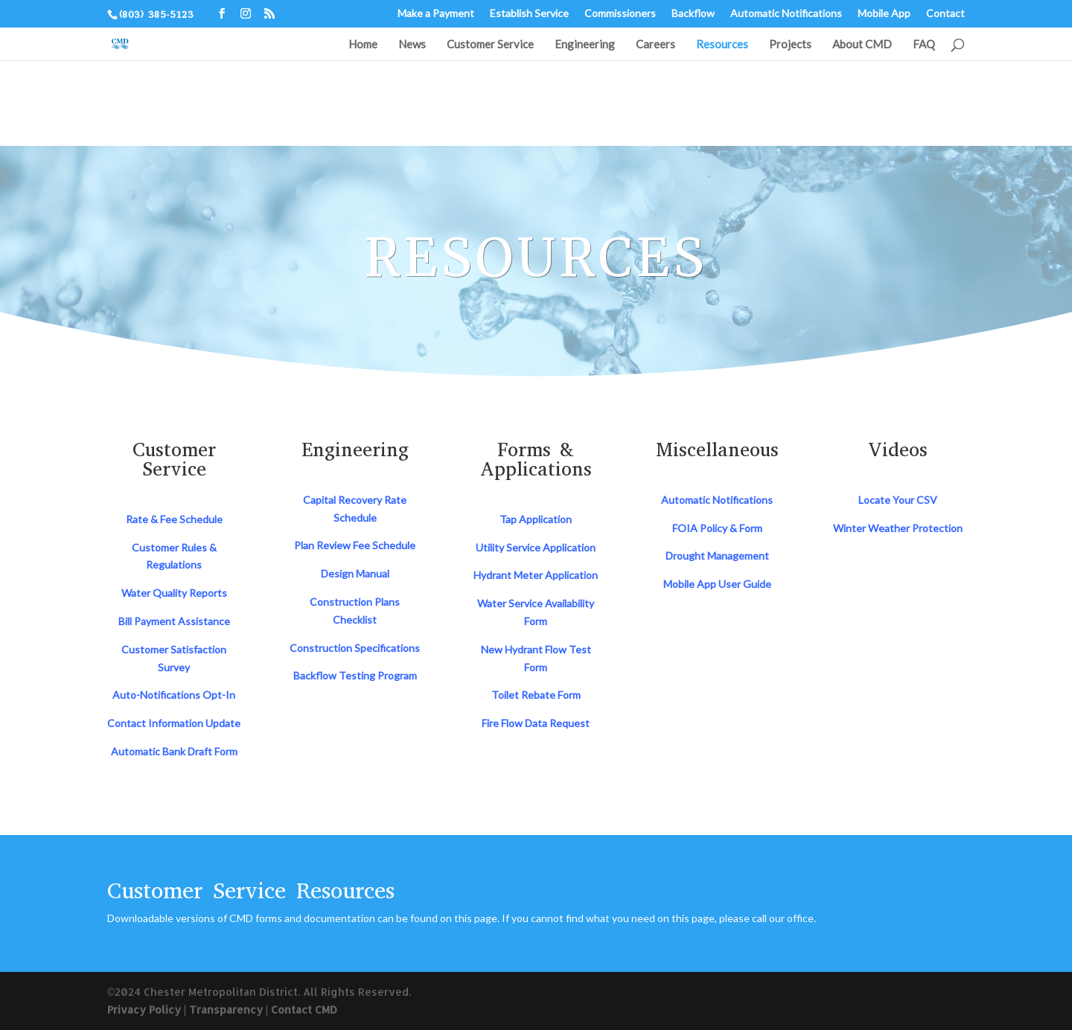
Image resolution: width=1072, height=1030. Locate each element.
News (412, 45)
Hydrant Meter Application (535, 575)
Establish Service (529, 13)
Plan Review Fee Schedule (354, 545)
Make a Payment (436, 13)
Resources (722, 45)
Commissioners (620, 13)
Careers (655, 45)
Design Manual (355, 573)
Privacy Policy (144, 1009)
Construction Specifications (355, 648)
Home (362, 45)
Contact (945, 13)
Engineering (585, 45)
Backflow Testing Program (355, 675)
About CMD (862, 45)
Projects (790, 45)
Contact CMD (304, 1009)
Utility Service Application (536, 547)
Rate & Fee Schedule (174, 519)
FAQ (924, 45)
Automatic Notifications (786, 13)
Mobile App (884, 13)
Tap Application (536, 519)
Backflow (693, 13)
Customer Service (490, 45)
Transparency (226, 1009)
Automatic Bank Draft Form (174, 751)
